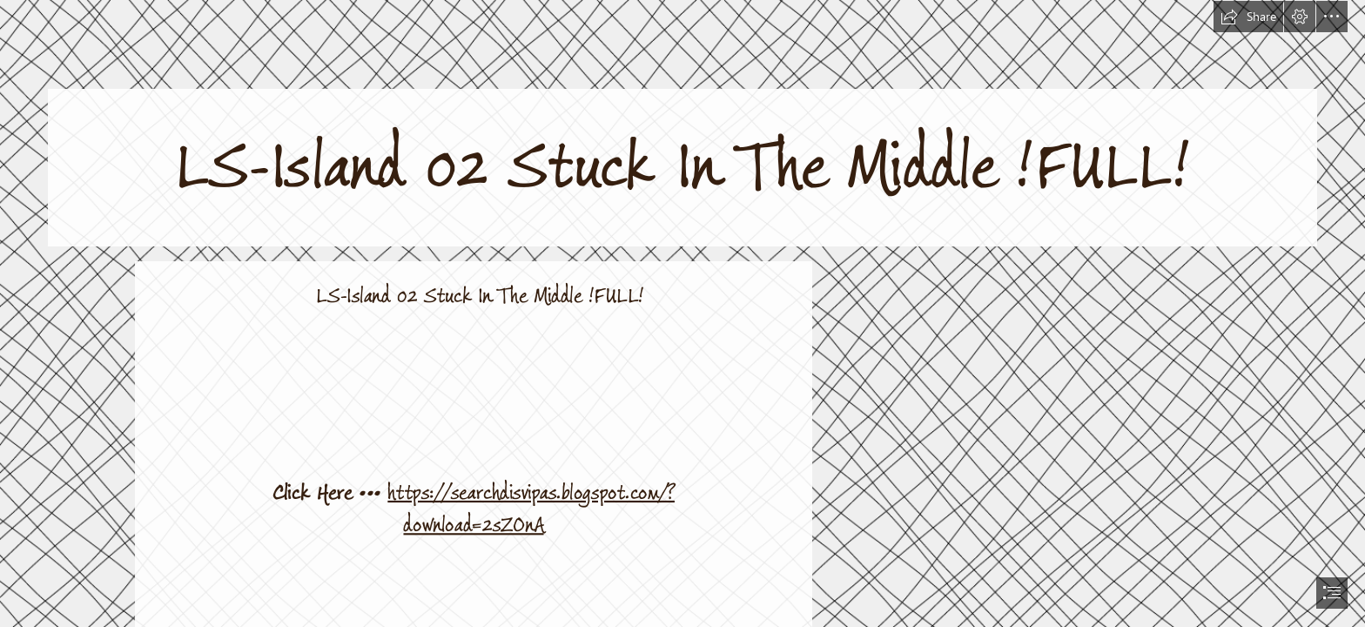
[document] (682, 313)
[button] (1248, 16)
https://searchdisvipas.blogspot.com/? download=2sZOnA (531, 509)
